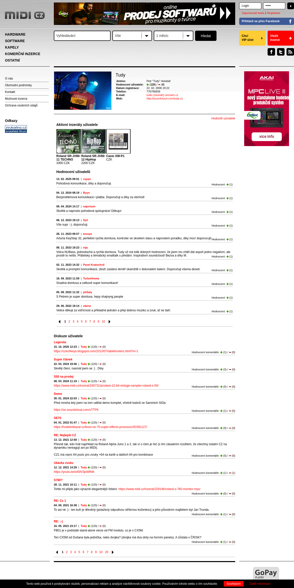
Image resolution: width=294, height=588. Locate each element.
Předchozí (59, 322)
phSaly (87, 292)
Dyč (85, 220)
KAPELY (12, 47)
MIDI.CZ (25, 15)
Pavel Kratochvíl (93, 264)
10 (103, 321)
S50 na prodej (64, 376)
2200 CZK (93, 159)
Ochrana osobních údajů (21, 105)
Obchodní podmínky (18, 85)
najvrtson (89, 206)
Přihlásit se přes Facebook (261, 21)
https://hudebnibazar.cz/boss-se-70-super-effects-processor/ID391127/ (100, 427)
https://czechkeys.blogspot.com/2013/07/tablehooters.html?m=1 (96, 351)
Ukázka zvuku (64, 463)
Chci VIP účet (247, 38)
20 (106, 552)
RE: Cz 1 (60, 501)
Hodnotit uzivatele (223, 118)
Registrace (273, 12)
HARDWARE (15, 34)
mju (85, 247)
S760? (58, 480)
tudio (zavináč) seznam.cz (162, 94)
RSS (290, 52)
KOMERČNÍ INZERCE (22, 54)
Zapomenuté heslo (253, 12)
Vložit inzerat (275, 38)
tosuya (87, 233)
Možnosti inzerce (16, 98)
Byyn (86, 192)
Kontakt (10, 92)
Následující (109, 322)
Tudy (83, 346)
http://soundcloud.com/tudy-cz (165, 98)
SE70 (57, 418)
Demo (58, 394)
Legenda (60, 342)
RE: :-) (58, 521)
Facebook (271, 52)
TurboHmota (91, 278)
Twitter (281, 52)
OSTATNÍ (12, 60)
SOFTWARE (15, 41)
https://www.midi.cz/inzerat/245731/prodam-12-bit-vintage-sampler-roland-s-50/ (106, 385)
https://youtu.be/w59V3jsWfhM (74, 472)
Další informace (260, 584)
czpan (87, 178)
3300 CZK (68, 159)
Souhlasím (234, 584)
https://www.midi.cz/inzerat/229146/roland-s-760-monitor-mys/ (159, 489)
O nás (9, 78)
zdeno (87, 305)
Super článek (63, 359)
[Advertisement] (27, 211)
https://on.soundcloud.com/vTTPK (76, 410)
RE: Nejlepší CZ (65, 435)
